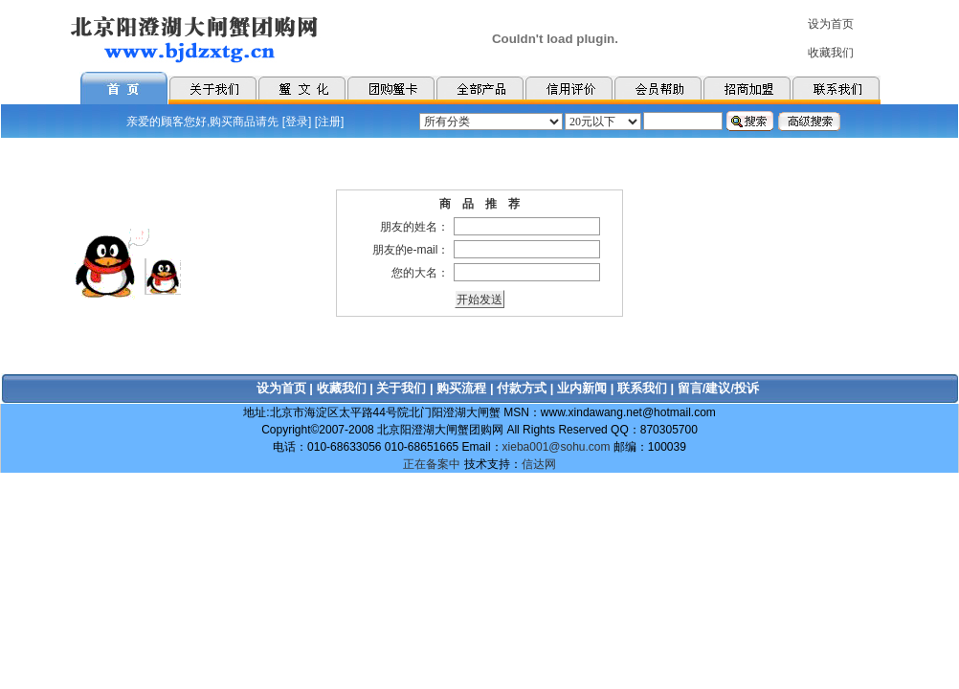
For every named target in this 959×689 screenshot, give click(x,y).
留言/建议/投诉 (718, 388)
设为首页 (281, 388)
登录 (296, 121)
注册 (329, 121)
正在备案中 (431, 464)
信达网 (539, 464)
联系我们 (642, 388)
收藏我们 (342, 388)
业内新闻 (582, 388)
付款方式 (521, 388)
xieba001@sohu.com (556, 447)
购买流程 (461, 388)
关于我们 (401, 388)
